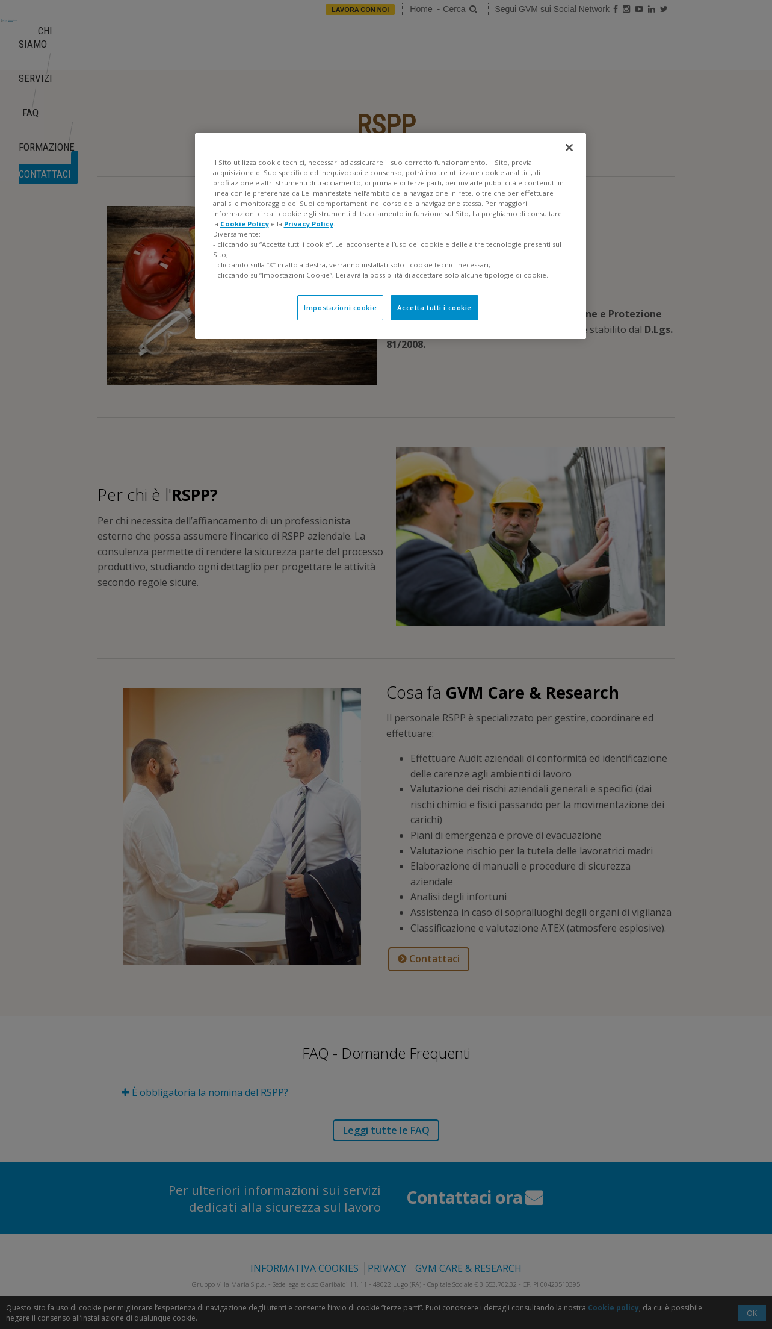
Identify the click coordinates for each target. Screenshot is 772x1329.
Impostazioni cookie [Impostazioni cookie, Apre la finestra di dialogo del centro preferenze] (340, 307)
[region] (390, 236)
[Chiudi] (569, 147)
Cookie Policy (244, 223)
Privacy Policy (308, 223)
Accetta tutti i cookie (434, 307)
